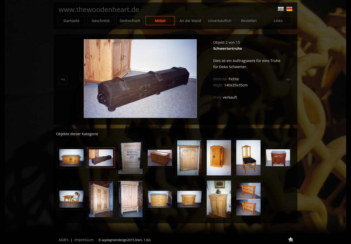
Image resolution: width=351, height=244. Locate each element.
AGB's (64, 239)
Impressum (84, 239)
